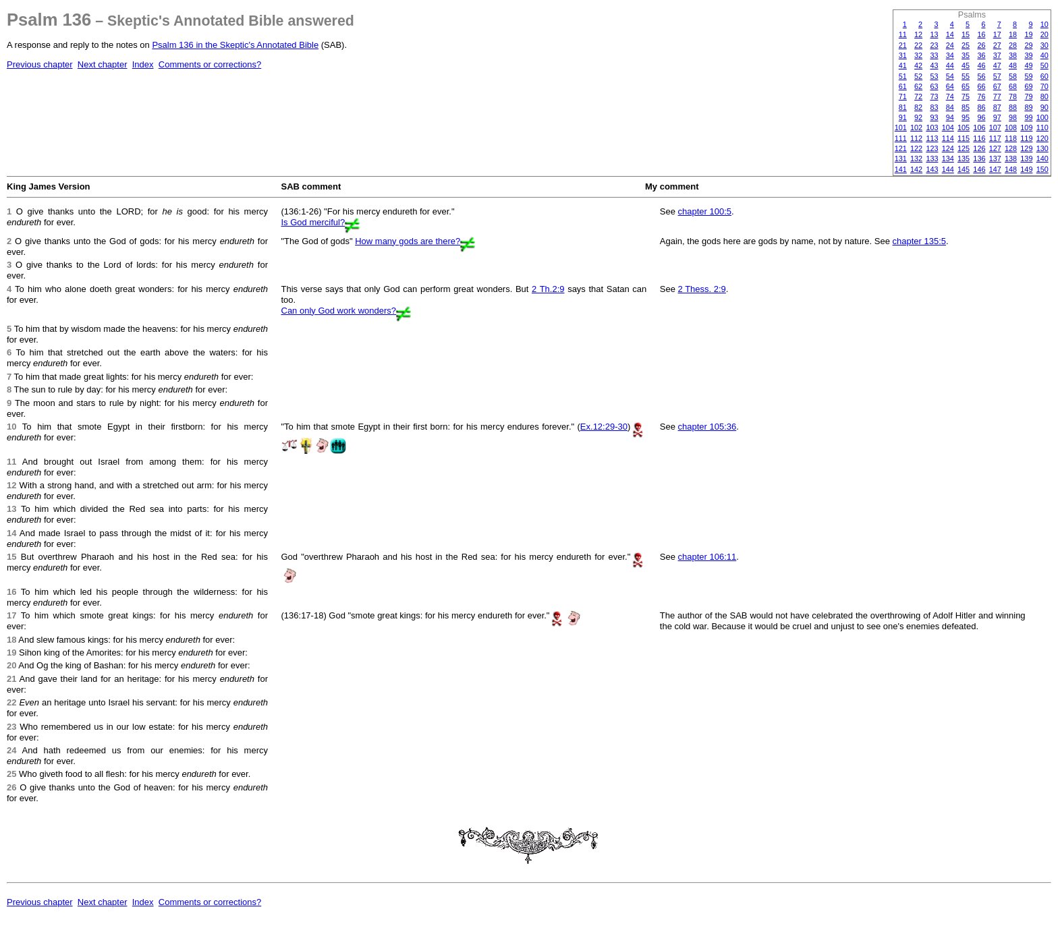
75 (966, 96)
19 (1028, 34)
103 (932, 127)
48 (1013, 65)
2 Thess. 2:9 (702, 289)
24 (950, 45)
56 (981, 76)
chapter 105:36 (707, 427)
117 (995, 138)
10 (1044, 24)
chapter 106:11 (707, 557)
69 (1028, 86)
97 (997, 117)
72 (918, 96)
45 (966, 65)
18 (1013, 34)
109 (1026, 127)
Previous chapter (40, 64)
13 (934, 34)
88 (1013, 107)
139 (1026, 158)
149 (1026, 169)
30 (1044, 45)
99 (1028, 117)
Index (143, 64)
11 (903, 34)
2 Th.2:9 (548, 289)
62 (918, 86)
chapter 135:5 (920, 241)
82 (918, 107)
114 (948, 138)
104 (948, 127)
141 (901, 169)
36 (981, 55)
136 (979, 158)
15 (966, 34)
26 (981, 45)
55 (966, 76)
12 (918, 34)
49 (1028, 65)
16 (981, 34)
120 (1042, 138)
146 (979, 169)
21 (903, 45)
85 (966, 107)
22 (918, 45)
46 (981, 65)
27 (997, 45)
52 (918, 76)
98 (1013, 117)
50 (1044, 65)
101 (901, 127)
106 (979, 127)
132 (916, 158)
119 (1026, 138)
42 (918, 65)
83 (934, 107)
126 (979, 148)
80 (1044, 96)
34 (950, 55)
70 (1044, 86)
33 (934, 55)
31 (903, 55)
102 (916, 127)
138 (1011, 158)
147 (995, 169)
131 (901, 158)
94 (950, 117)
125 (963, 148)
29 (1028, 45)
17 (997, 34)
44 (950, 65)
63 (934, 86)
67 (997, 86)
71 (903, 96)
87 (997, 107)
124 (948, 148)
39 (1028, 55)
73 (934, 96)
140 (1042, 158)
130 (1042, 148)
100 (1042, 117)
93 (934, 117)
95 (966, 117)
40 (1044, 55)
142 (916, 169)
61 (903, 86)
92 (918, 117)
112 (916, 138)
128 (1011, 148)
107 (995, 127)
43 (934, 65)
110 (1042, 127)
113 (932, 138)
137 (995, 158)
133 (932, 158)
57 (997, 76)
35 (966, 55)
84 (950, 107)
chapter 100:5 (705, 211)
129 (1026, 148)
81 (903, 107)
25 (966, 45)
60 (1044, 76)
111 (901, 138)
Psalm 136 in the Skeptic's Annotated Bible (235, 45)
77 (997, 96)
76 (981, 96)
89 (1028, 107)
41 (903, 65)
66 (981, 86)
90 (1044, 107)
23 (934, 45)
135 (963, 158)
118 (1011, 138)
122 (916, 148)
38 (1013, 55)
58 (1013, 76)
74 (950, 96)
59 (1028, 76)
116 (979, 138)
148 (1011, 169)
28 (1013, 45)
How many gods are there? (407, 241)
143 (932, 169)
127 (995, 148)
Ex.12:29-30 (604, 427)
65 (966, 86)
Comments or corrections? (210, 64)
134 (948, 158)
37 (997, 55)
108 (1011, 127)
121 (901, 148)
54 (950, 76)
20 (1044, 34)
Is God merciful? (313, 222)
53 (934, 76)
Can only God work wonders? (339, 311)
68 (1013, 86)
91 (903, 117)
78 (1013, 96)
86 (981, 107)
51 (903, 76)
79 (1028, 96)
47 (997, 65)
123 (932, 148)
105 (963, 127)
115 (963, 138)
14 (950, 34)
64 (950, 86)
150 (1042, 169)
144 (948, 169)
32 (918, 55)
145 (963, 169)
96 (981, 117)
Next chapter (103, 64)
